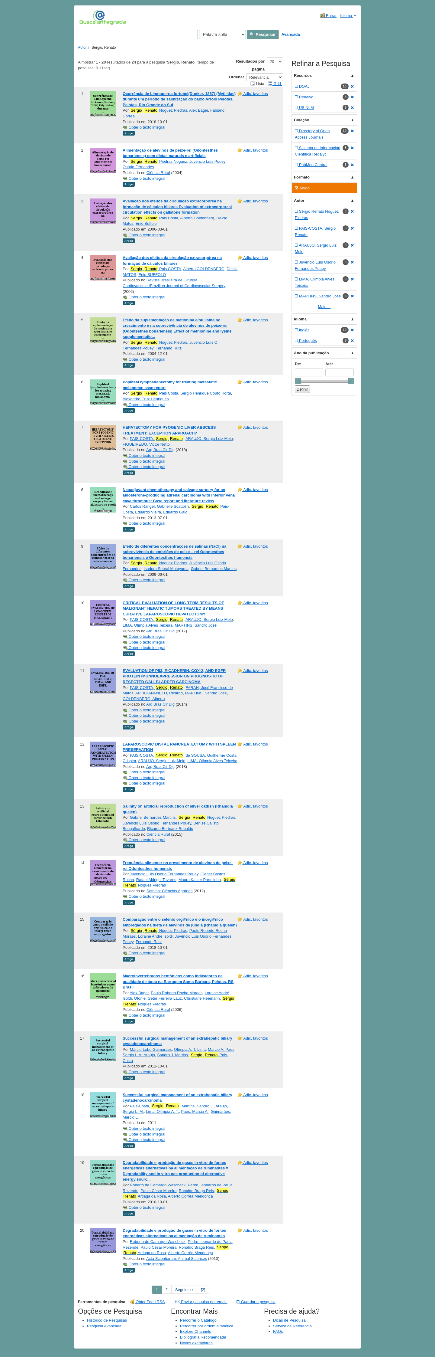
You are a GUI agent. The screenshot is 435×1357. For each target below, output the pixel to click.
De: (298, 364)
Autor (82, 47)
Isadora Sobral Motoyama (165, 568)
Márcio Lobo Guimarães (151, 1049)
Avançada (291, 34)
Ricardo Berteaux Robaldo (170, 828)
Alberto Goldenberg (197, 218)
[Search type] (222, 34)
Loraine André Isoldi (155, 936)
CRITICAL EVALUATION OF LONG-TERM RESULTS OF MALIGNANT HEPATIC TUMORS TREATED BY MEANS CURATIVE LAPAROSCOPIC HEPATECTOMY (173, 608)
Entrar (328, 15)
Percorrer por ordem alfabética (206, 1326)
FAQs (278, 1331)
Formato (302, 177)
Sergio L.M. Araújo (139, 1055)
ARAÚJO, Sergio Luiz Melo (209, 619)
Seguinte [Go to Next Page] (184, 1289)
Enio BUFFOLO (152, 274)
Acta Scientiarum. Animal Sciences (176, 1258)
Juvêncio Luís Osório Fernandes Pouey (157, 823)
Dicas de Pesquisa (289, 1320)
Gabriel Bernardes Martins (214, 568)
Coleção (301, 120)
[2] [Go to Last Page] (203, 1289)
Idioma (348, 15)
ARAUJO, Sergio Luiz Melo (209, 438)
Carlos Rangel (142, 506)
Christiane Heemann (202, 998)
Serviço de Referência (292, 1326)
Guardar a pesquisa (256, 1302)
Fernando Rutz (169, 348)
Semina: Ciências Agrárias (169, 891)
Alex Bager (198, 110)
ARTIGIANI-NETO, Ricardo (159, 693)
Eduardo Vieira (148, 512)
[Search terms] (137, 34)
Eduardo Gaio (175, 512)
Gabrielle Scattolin (173, 506)
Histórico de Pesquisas (107, 1320)
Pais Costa (154, 218)
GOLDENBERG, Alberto (144, 699)
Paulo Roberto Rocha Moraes (176, 993)
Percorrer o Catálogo (198, 1320)
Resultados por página (250, 65)
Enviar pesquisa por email (201, 1302)
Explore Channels (195, 1331)
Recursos (303, 75)
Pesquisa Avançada (104, 1326)
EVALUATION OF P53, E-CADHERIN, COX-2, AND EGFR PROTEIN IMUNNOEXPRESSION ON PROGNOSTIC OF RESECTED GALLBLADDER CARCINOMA (174, 676)
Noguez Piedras (158, 110)
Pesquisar (263, 34)
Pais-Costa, (154, 1106)
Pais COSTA (155, 269)
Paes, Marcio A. (194, 1111)
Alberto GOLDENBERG (203, 269)
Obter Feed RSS (147, 1302)
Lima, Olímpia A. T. (162, 1111)
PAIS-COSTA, (157, 438)
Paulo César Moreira (158, 1190)
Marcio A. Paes (221, 1049)
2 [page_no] (167, 1289)
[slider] (298, 381)
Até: (329, 364)
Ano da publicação (311, 353)
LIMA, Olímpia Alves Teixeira (147, 625)
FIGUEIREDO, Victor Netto (146, 444)
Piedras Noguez (158, 161)
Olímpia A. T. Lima (190, 1049)
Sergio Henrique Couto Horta (205, 393)
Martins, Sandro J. (198, 1106)
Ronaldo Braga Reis (196, 1190)
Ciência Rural (158, 172)
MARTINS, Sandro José (195, 625)
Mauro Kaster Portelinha (200, 879)
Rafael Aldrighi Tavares (156, 879)
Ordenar (236, 77)
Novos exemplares (196, 1343)
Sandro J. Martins (172, 1055)
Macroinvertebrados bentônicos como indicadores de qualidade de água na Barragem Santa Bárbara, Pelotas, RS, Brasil (179, 981)
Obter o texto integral (144, 127)
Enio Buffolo (146, 223)
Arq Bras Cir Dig (160, 449)
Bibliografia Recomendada (203, 1337)
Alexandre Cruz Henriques (146, 399)
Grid (275, 83)
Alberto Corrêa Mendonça (190, 1196)
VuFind (88, 17)
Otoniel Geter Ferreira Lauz (158, 998)
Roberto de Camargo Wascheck (158, 1185)
